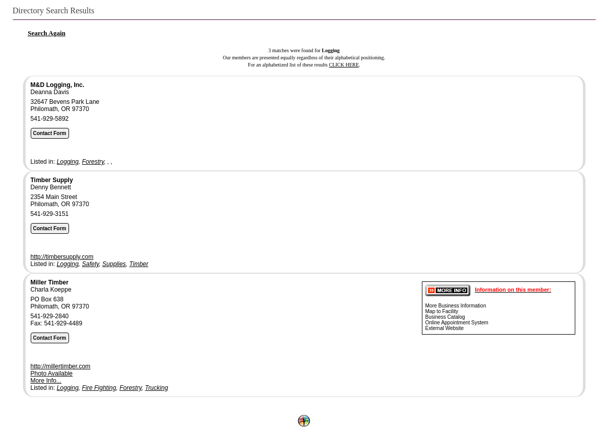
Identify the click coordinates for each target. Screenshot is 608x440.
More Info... (46, 380)
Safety (90, 264)
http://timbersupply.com (62, 256)
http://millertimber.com (61, 366)
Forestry (93, 161)
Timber (138, 264)
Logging (68, 161)
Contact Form (49, 133)
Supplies (114, 264)
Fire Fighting (99, 387)
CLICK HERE (344, 65)
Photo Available (52, 373)
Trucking (156, 387)
